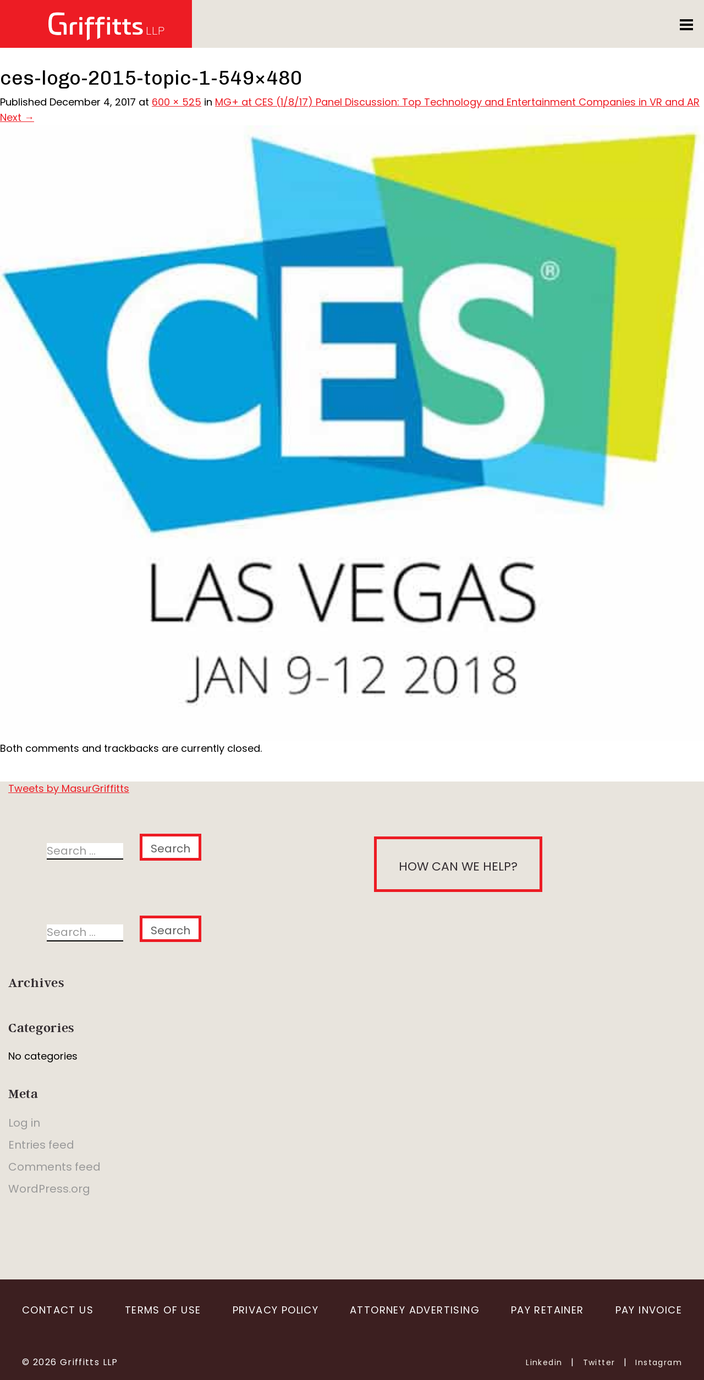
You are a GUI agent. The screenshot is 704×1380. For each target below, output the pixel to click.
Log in (24, 1122)
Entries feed (41, 1144)
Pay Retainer (547, 1310)
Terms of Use (163, 1310)
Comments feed (54, 1166)
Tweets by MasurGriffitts (68, 788)
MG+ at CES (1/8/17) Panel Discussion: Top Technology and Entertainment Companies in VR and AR (457, 102)
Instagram (658, 1362)
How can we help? (458, 866)
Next (17, 117)
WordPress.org (49, 1188)
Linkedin (544, 1362)
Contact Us (58, 1310)
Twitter (599, 1362)
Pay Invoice (648, 1310)
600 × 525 (176, 102)
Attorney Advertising (415, 1310)
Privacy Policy (275, 1310)
